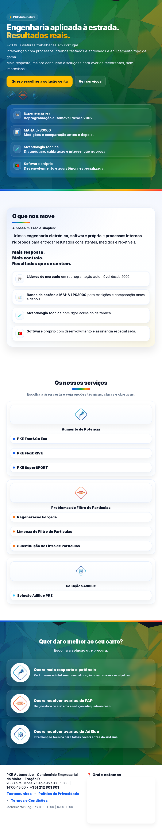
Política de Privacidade (58, 794)
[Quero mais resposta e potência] (81, 672)
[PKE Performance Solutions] (81, 414)
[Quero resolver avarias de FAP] (81, 703)
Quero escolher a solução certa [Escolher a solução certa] (39, 81)
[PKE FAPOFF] (81, 493)
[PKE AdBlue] (81, 571)
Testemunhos (19, 794)
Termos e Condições (29, 800)
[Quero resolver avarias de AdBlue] (81, 734)
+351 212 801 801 (44, 787)
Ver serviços (90, 81)
